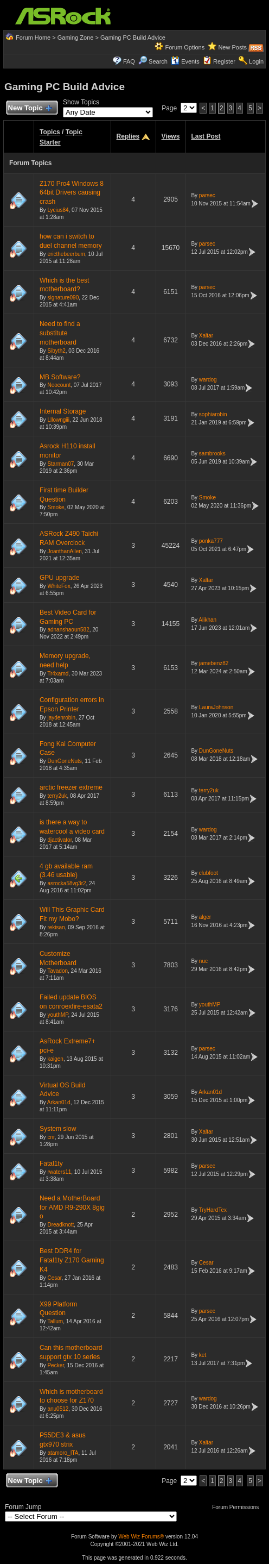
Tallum (55, 1321)
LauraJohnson (216, 707)
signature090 (63, 298)
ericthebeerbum (66, 254)
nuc (203, 961)
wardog (208, 380)
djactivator (59, 840)
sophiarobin (213, 414)
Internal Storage (63, 411)
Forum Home (33, 37)
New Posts (232, 47)
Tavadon (57, 971)
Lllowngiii (58, 420)
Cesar (54, 1278)
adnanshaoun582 (68, 630)
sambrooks (212, 453)
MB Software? (60, 377)
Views (171, 136)
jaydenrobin (61, 718)
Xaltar (206, 336)
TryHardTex (213, 1210)
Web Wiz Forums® (141, 1537)
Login (256, 61)
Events (185, 61)
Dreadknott (60, 1225)
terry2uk (57, 796)
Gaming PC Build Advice (132, 37)
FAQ (129, 61)
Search (158, 61)
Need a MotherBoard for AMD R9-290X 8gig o (72, 1207)
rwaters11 (59, 1172)
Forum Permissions (238, 1507)
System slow (58, 1129)
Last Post (205, 136)
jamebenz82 (213, 663)
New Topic (29, 108)
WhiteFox (58, 586)
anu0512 (57, 1409)
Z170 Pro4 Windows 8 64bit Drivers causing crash (72, 193)
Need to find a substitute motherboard (60, 333)
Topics (50, 132)
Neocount (59, 385)
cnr (50, 1137)
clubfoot (208, 873)
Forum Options (184, 47)
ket (202, 1355)
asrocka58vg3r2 (66, 883)
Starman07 (60, 464)
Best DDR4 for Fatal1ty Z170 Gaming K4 (72, 1260)
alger (205, 917)
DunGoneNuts (64, 761)
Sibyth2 (56, 351)
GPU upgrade (59, 577)
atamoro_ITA (62, 1453)
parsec (207, 195)
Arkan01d (59, 1102)
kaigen (55, 1059)
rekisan (56, 927)
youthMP (57, 1015)
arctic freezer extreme (71, 787)
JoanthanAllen (64, 551)
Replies (128, 136)
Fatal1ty (51, 1163)
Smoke (55, 507)
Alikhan (207, 620)
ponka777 (211, 541)
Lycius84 (57, 210)
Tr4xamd (57, 674)
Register (224, 61)
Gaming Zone (75, 37)
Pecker (55, 1365)
